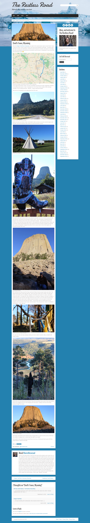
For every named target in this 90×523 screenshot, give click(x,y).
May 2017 (62, 124)
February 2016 (63, 135)
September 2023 (63, 87)
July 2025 (62, 79)
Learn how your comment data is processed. (38, 513)
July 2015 (62, 142)
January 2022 (63, 100)
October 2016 (63, 130)
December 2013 (63, 154)
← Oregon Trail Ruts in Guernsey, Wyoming (22, 478)
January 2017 (63, 128)
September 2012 (63, 156)
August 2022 (63, 93)
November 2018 (63, 110)
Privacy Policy (65, 519)
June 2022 (62, 96)
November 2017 (63, 119)
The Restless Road (32, 4)
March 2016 (62, 133)
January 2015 (63, 147)
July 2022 (62, 95)
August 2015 (63, 140)
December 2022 (63, 91)
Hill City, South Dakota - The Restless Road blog (24, 488)
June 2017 (62, 123)
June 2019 (62, 105)
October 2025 (63, 75)
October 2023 (63, 86)
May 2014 (62, 151)
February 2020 (63, 102)
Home (14, 15)
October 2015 (63, 137)
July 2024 (62, 82)
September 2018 (63, 112)
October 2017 (63, 121)
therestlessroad (24, 446)
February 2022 (63, 98)
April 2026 (62, 72)
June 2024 (62, 84)
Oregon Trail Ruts (18, 498)
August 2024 (63, 80)
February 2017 (63, 126)
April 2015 (62, 145)
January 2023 (63, 89)
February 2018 (63, 116)
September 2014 (63, 149)
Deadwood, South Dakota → (48, 478)
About (22, 15)
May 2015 (62, 144)
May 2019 (62, 107)
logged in (20, 511)
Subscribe (62, 62)
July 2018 (62, 114)
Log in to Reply (50, 494)
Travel (17, 20)
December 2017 (63, 117)
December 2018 (63, 109)
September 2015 (63, 138)
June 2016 (62, 131)
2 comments (16, 446)
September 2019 (63, 103)
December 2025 (63, 73)
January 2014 (63, 152)
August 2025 (63, 77)
